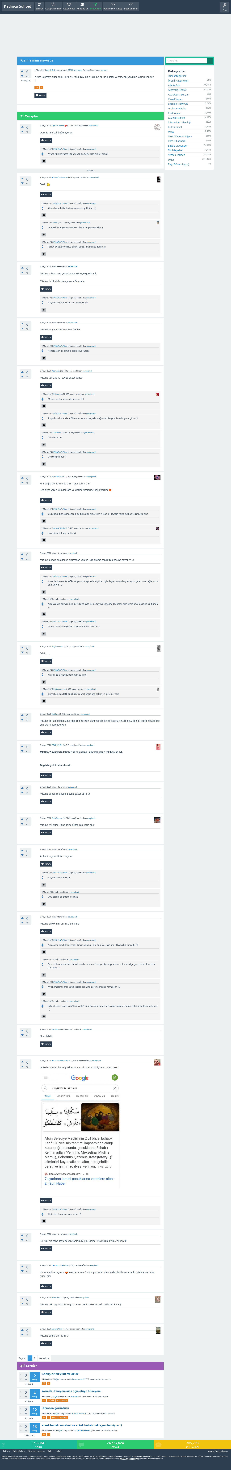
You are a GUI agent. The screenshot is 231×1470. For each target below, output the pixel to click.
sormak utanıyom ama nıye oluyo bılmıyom (71, 1391)
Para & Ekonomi (177, 141)
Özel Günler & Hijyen (180, 136)
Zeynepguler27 (79, 1379)
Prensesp (75, 1396)
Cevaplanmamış (53, 8)
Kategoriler (69, 8)
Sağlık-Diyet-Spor (178, 145)
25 (37, 87)
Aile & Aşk (50, 70)
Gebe (50, 1451)
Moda (171, 131)
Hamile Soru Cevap (112, 8)
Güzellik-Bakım (176, 117)
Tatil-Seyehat (175, 150)
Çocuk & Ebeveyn (178, 103)
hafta (54, 1417)
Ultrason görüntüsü (55, 1408)
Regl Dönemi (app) (178, 164)
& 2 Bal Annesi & (79, 1413)
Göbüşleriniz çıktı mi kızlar (60, 1374)
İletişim (6, 1451)
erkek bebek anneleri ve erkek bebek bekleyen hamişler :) (82, 1425)
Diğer (56, 1379)
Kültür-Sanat (175, 127)
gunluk (64, 1400)
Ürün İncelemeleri (178, 80)
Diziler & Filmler (177, 108)
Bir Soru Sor (95, 8)
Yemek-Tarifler (176, 154)
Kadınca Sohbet (17, 6)
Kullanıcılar (82, 8)
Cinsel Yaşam (175, 99)
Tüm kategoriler (177, 75)
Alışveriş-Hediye (177, 89)
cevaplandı (93, 126)
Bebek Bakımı (131, 8)
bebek (58, 1451)
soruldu (104, 70)
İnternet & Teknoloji (179, 122)
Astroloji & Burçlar (178, 94)
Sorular (39, 8)
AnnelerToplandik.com (218, 1451)
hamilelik (63, 1417)
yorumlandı (91, 149)
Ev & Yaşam (174, 113)
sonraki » (44, 1358)
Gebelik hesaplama (36, 1451)
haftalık (51, 1400)
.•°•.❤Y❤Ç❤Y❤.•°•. (83, 1430)
